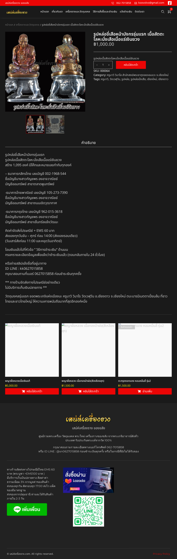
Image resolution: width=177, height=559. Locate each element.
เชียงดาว (163, 79)
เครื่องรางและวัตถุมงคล (27, 25)
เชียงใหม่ (152, 79)
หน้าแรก (9, 25)
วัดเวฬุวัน (115, 79)
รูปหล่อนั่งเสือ (138, 79)
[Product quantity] (103, 64)
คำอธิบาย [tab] (88, 143)
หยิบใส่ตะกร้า (131, 65)
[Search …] (162, 11)
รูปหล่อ (125, 79)
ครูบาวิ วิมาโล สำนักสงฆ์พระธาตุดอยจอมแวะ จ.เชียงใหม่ (138, 75)
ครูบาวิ (104, 79)
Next (81, 82)
